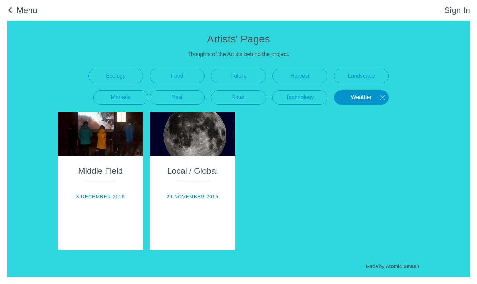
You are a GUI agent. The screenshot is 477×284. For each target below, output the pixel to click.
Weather (361, 97)
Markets (121, 97)
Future (238, 76)
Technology (300, 97)
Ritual (238, 97)
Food (177, 76)
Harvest (299, 76)
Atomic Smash (402, 266)
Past (176, 97)
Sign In (457, 10)
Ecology (116, 76)
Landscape (361, 76)
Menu (27, 10)
